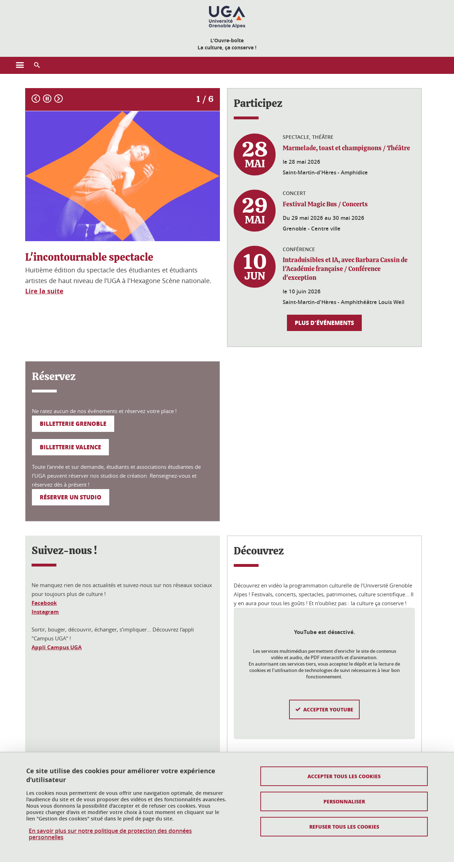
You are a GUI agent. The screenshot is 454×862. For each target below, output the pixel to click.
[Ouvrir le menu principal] (19, 65)
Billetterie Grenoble (73, 423)
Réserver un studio (70, 497)
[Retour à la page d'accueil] (227, 17)
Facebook (44, 603)
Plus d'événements (324, 323)
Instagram (45, 612)
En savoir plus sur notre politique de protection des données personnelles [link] (110, 834)
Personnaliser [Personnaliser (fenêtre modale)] (344, 801)
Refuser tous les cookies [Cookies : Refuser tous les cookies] (344, 826)
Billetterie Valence (70, 447)
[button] (36, 65)
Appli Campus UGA (57, 647)
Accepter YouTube (328, 698)
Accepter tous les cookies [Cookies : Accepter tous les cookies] (344, 776)
